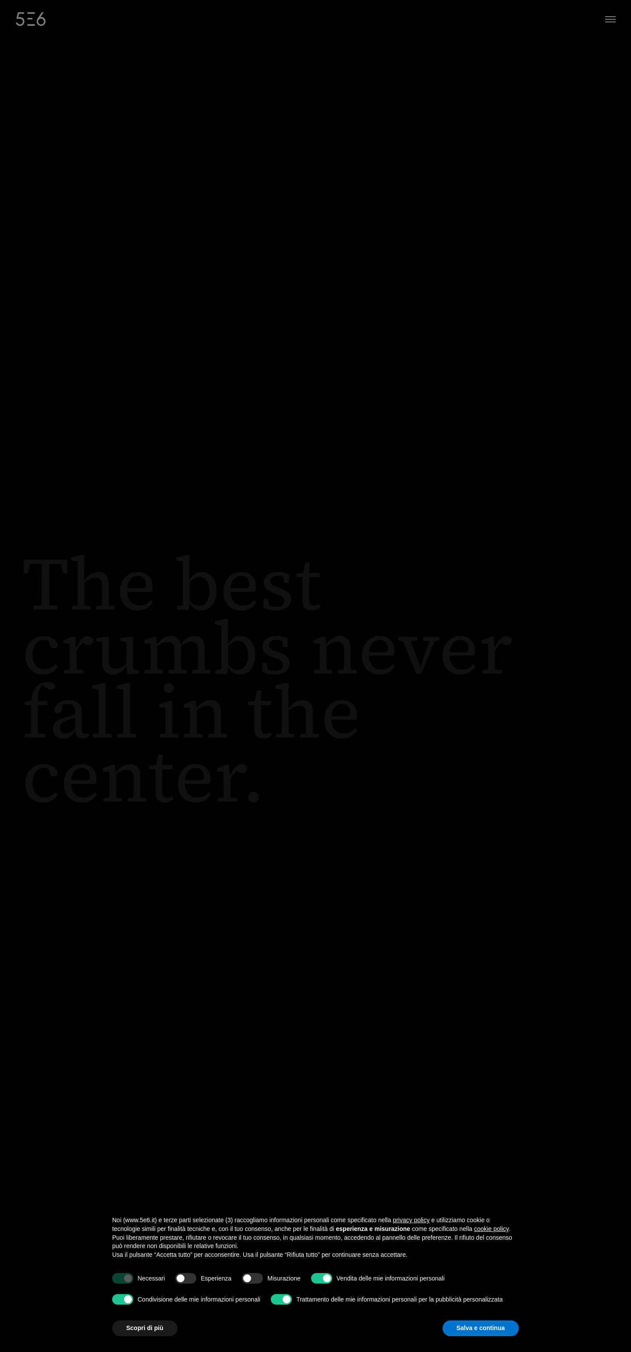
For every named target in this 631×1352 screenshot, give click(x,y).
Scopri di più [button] (144, 1327)
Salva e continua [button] (481, 1327)
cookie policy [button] (491, 1228)
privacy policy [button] (411, 1220)
